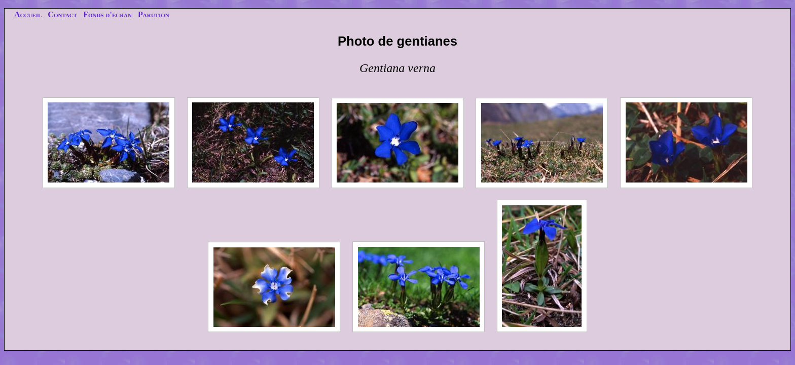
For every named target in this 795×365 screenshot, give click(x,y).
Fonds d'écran (107, 14)
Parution (153, 14)
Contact (62, 14)
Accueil (28, 14)
